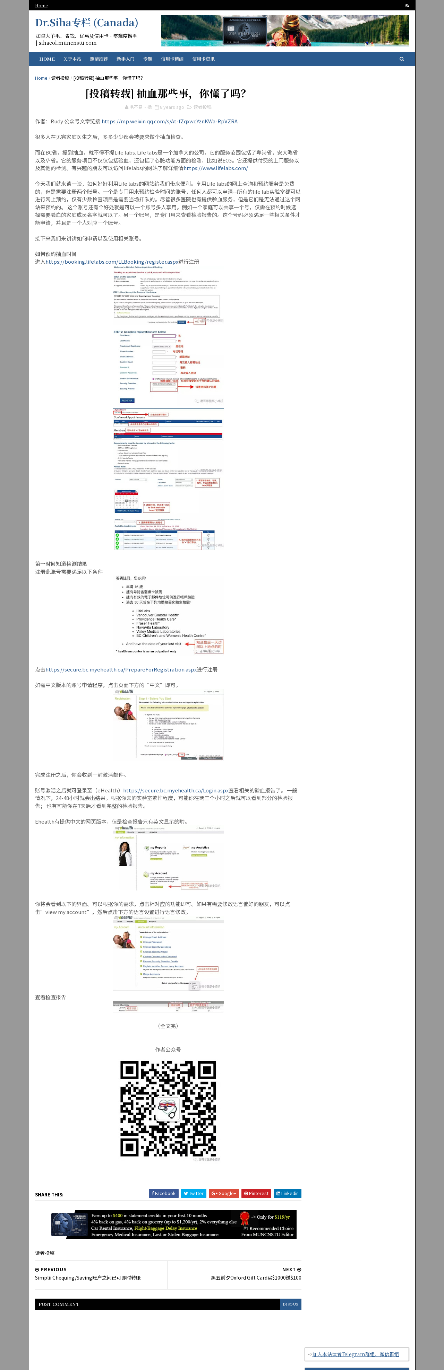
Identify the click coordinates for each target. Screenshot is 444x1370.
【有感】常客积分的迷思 (365, 587)
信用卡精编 (173, 58)
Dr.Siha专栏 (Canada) (87, 22)
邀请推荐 (100, 58)
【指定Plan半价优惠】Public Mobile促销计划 (371, 647)
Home (42, 5)
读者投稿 (61, 77)
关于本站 (73, 58)
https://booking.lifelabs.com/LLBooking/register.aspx (112, 262)
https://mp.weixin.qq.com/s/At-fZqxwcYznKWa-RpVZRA (171, 122)
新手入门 (127, 58)
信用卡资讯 (204, 58)
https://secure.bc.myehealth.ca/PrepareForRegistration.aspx (122, 670)
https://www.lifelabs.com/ (243, 169)
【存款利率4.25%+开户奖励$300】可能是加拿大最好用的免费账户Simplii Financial (356, 124)
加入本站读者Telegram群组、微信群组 (355, 80)
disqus (277, 1305)
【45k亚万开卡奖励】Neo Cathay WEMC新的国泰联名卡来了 (370, 622)
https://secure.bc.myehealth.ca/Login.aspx (177, 791)
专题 (148, 58)
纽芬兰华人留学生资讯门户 (166, 1360)
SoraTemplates (248, 1360)
